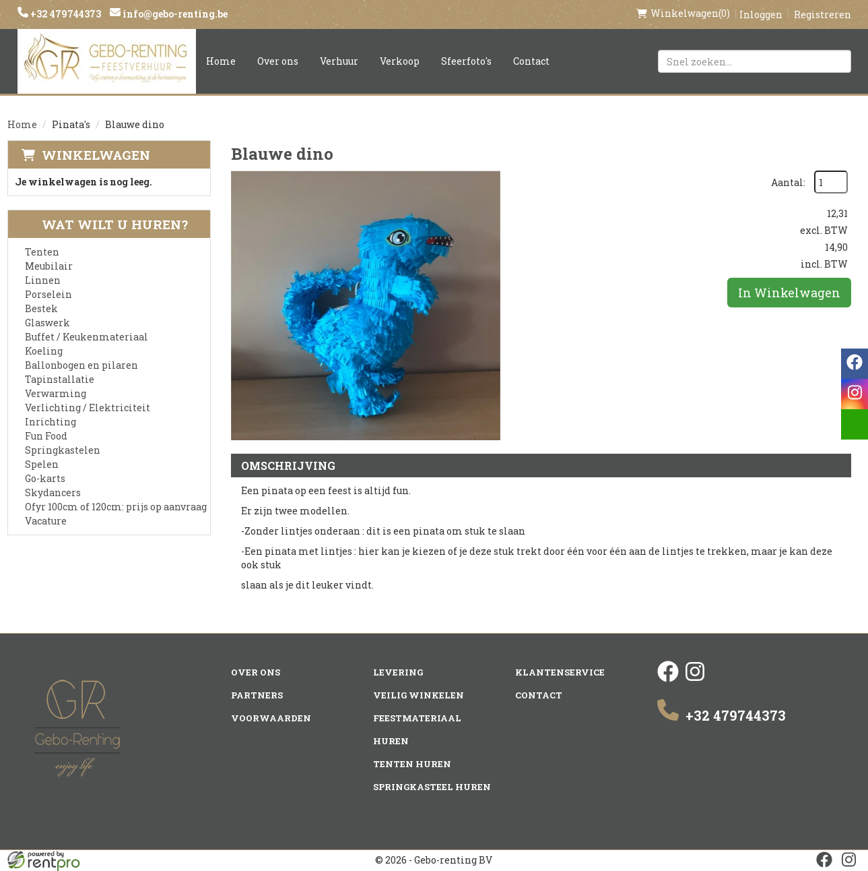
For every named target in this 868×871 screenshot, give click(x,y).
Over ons (277, 61)
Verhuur (339, 61)
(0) (683, 13)
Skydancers (53, 492)
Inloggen (760, 14)
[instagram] (695, 678)
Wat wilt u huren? (105, 224)
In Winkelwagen (789, 292)
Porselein (48, 294)
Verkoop (400, 61)
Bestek (41, 308)
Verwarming (55, 393)
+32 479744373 (64, 13)
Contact (531, 61)
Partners (257, 695)
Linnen (43, 280)
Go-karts (45, 478)
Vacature (46, 520)
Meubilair (49, 266)
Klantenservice (560, 672)
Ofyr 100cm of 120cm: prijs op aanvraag (116, 506)
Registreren (822, 14)
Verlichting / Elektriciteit (87, 407)
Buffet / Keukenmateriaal (86, 336)
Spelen (42, 464)
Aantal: (788, 182)
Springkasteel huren (432, 787)
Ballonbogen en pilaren (81, 365)
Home (221, 61)
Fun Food (46, 435)
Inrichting (50, 421)
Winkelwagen (96, 154)
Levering (398, 672)
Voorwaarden (271, 718)
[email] (854, 424)
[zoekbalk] (754, 61)
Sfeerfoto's (466, 61)
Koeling (44, 350)
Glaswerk (47, 322)
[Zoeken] (835, 61)
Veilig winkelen (418, 695)
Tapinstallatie (59, 379)
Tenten (42, 251)
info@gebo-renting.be (174, 13)
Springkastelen (62, 450)
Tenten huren (412, 764)
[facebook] (668, 678)
